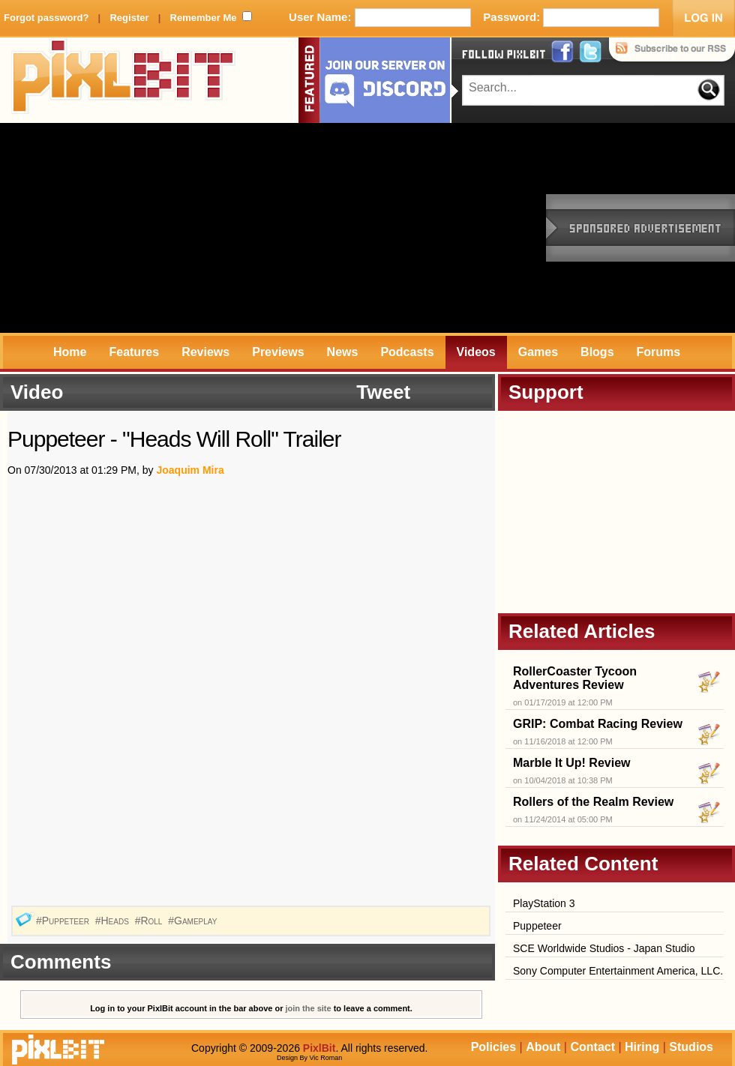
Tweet (383, 392)
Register (129, 17)
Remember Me (203, 17)
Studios (691, 1047)
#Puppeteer (64, 921)
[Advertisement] (254, 228)
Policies (493, 1047)
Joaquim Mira (190, 470)
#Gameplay (194, 921)
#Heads (113, 921)
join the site (309, 1008)
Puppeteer (537, 926)
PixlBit (123, 80)
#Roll (150, 921)
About (543, 1047)
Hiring (642, 1047)
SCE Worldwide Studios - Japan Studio (604, 948)
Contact (592, 1047)
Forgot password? (46, 17)
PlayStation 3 (544, 903)
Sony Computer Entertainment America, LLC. (618, 971)
